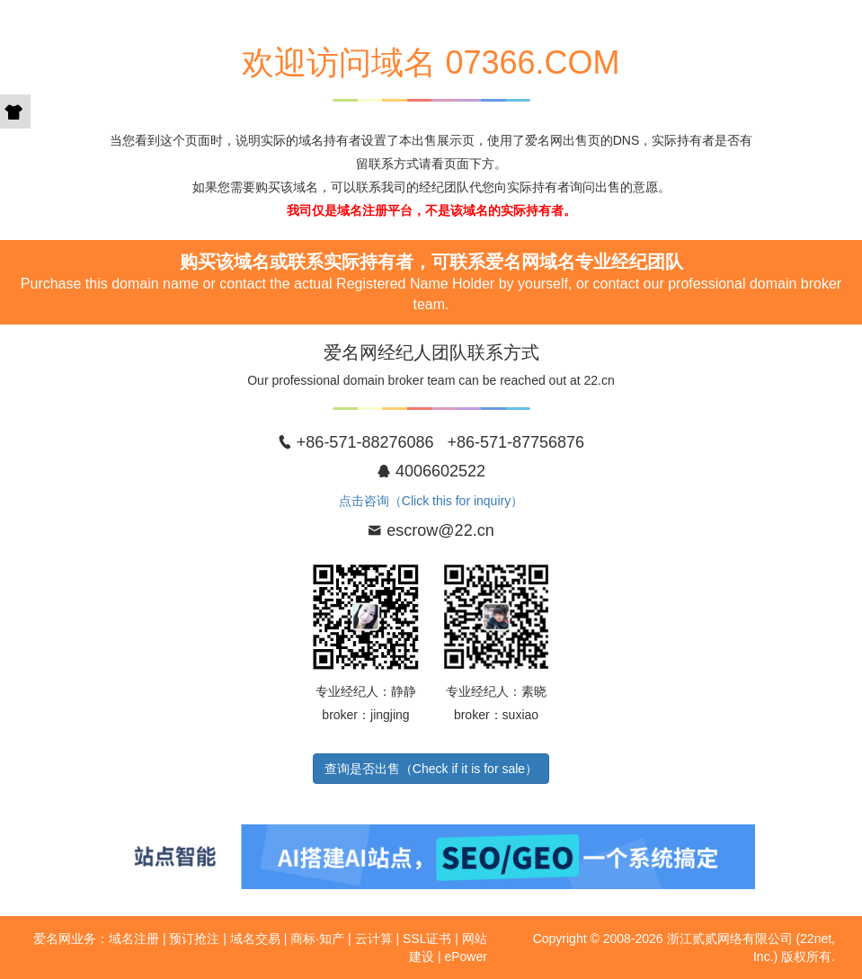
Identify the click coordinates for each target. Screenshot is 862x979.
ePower (465, 956)
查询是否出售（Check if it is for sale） (431, 768)
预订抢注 (194, 938)
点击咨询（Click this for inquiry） (431, 501)
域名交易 (255, 938)
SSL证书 (427, 938)
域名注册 (134, 938)
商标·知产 (317, 938)
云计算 (374, 938)
